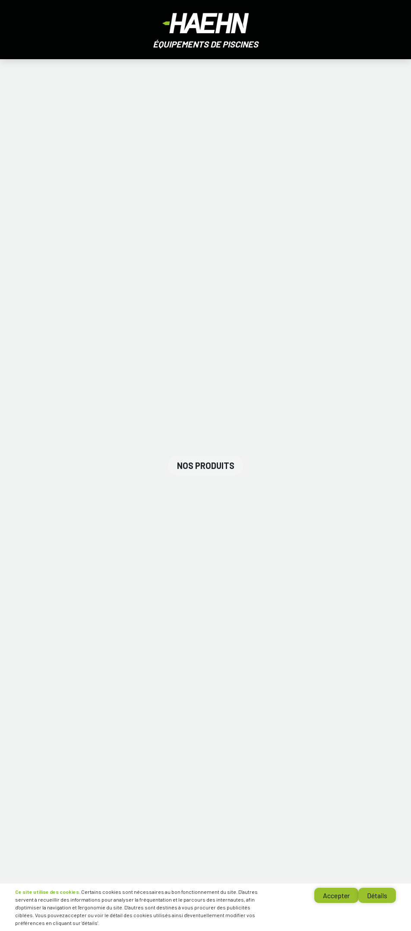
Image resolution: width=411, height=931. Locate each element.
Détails (377, 895)
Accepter (336, 895)
